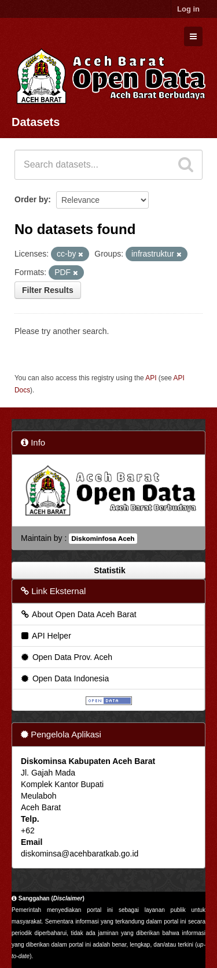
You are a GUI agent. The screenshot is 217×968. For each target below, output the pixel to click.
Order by (31, 199)
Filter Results (47, 290)
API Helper (45, 635)
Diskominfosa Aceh (102, 539)
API (150, 378)
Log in (188, 9)
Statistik (108, 570)
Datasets (36, 122)
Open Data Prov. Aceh (66, 657)
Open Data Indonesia (64, 678)
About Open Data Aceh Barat (78, 614)
